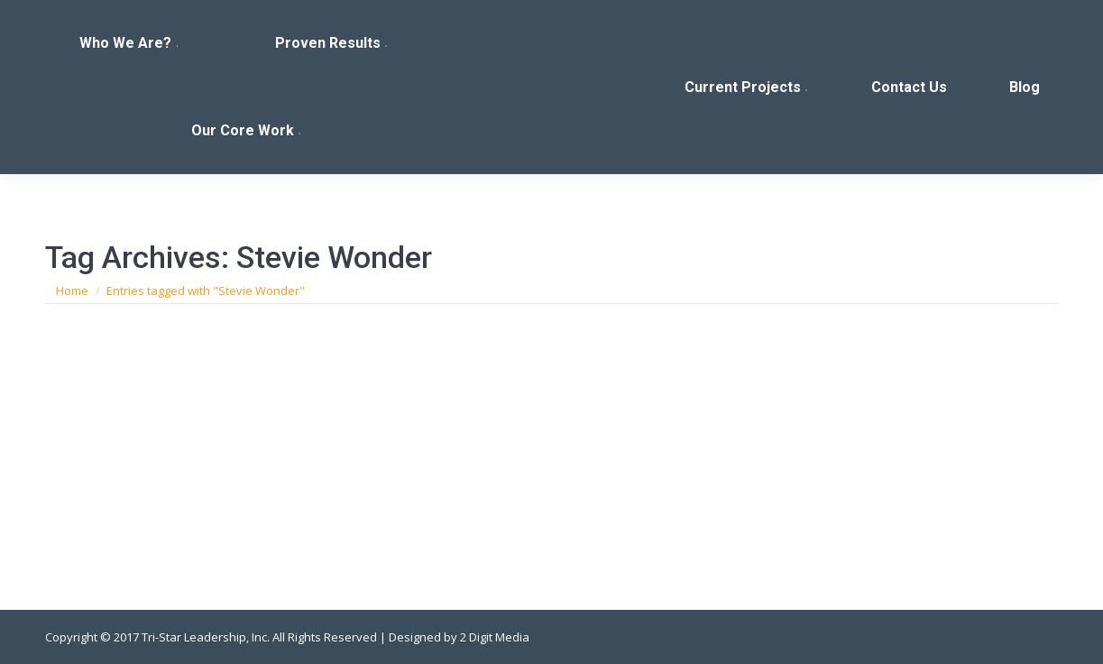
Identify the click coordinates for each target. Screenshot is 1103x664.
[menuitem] (130, 44)
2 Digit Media (494, 637)
